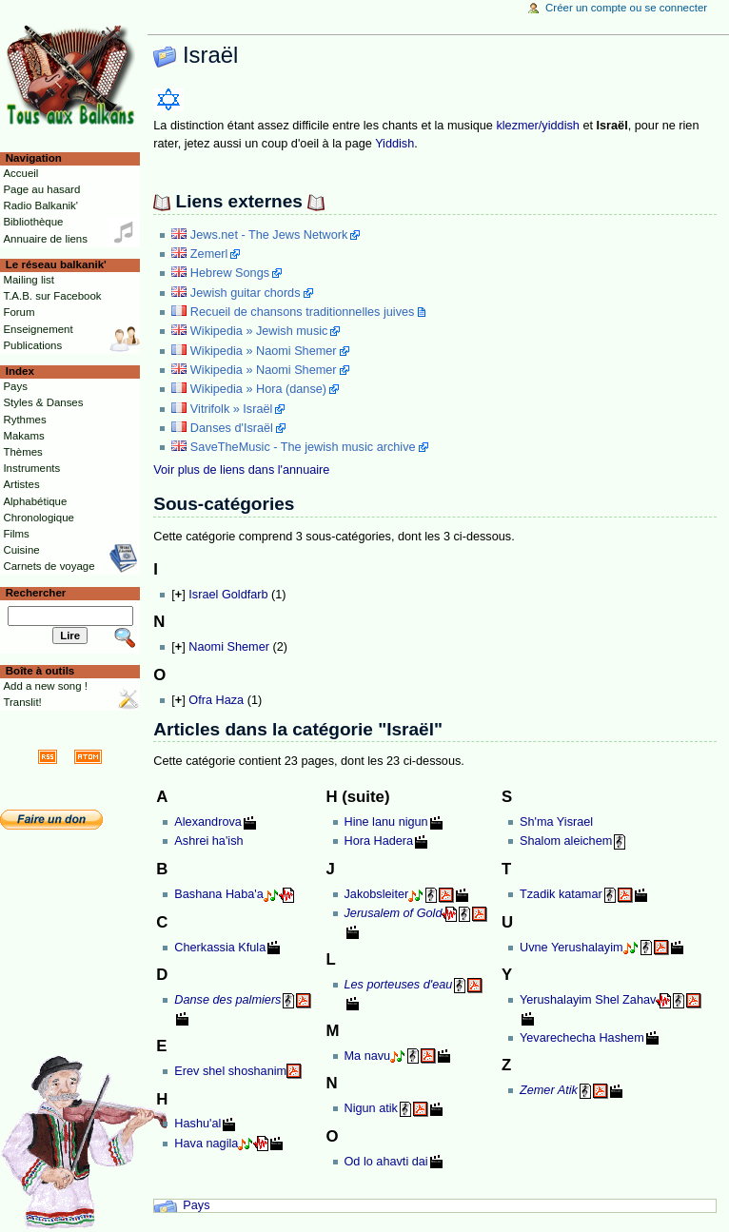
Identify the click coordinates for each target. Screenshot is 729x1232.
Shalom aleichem (566, 841)
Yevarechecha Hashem (582, 1038)
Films (16, 533)
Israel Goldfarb (227, 594)
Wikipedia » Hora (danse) (258, 389)
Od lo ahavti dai (386, 1161)
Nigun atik (371, 1108)
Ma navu (368, 1056)
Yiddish (394, 143)
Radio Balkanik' (40, 205)
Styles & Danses (43, 402)
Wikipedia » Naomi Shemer (263, 351)
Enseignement (37, 329)
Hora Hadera (379, 841)
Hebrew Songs (229, 273)
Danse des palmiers (227, 1000)
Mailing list (28, 279)
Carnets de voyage (48, 566)
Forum (18, 312)
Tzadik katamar (561, 894)
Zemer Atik (549, 1090)
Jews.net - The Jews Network (268, 235)
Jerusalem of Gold (394, 913)
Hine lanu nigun (386, 822)
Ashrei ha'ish (208, 841)
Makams (23, 435)
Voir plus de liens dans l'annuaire (241, 470)
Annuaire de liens (45, 238)
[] (178, 594)
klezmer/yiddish (537, 125)
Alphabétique (35, 501)
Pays (196, 1205)
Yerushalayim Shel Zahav (588, 1000)
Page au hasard (41, 189)
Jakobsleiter (377, 894)
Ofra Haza (216, 700)
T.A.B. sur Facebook (52, 296)
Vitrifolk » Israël (231, 409)
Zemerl (208, 254)
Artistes (21, 484)
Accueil (20, 173)
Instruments (31, 468)
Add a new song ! (45, 686)
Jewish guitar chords (245, 293)
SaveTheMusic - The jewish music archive (303, 447)
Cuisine (21, 550)
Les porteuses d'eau (399, 984)
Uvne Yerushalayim (571, 947)
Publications (32, 345)
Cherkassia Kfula (220, 947)
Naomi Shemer (228, 647)
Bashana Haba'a (218, 894)
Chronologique (38, 517)
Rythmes (24, 419)
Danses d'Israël (231, 428)
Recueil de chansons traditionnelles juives (302, 312)
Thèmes (22, 452)
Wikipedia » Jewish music (259, 331)
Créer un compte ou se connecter (626, 7)
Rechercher (36, 592)
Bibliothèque (33, 221)
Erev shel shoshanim (230, 1071)
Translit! (22, 702)
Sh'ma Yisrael (556, 822)
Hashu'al (197, 1123)
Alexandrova (208, 822)
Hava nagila (206, 1143)
